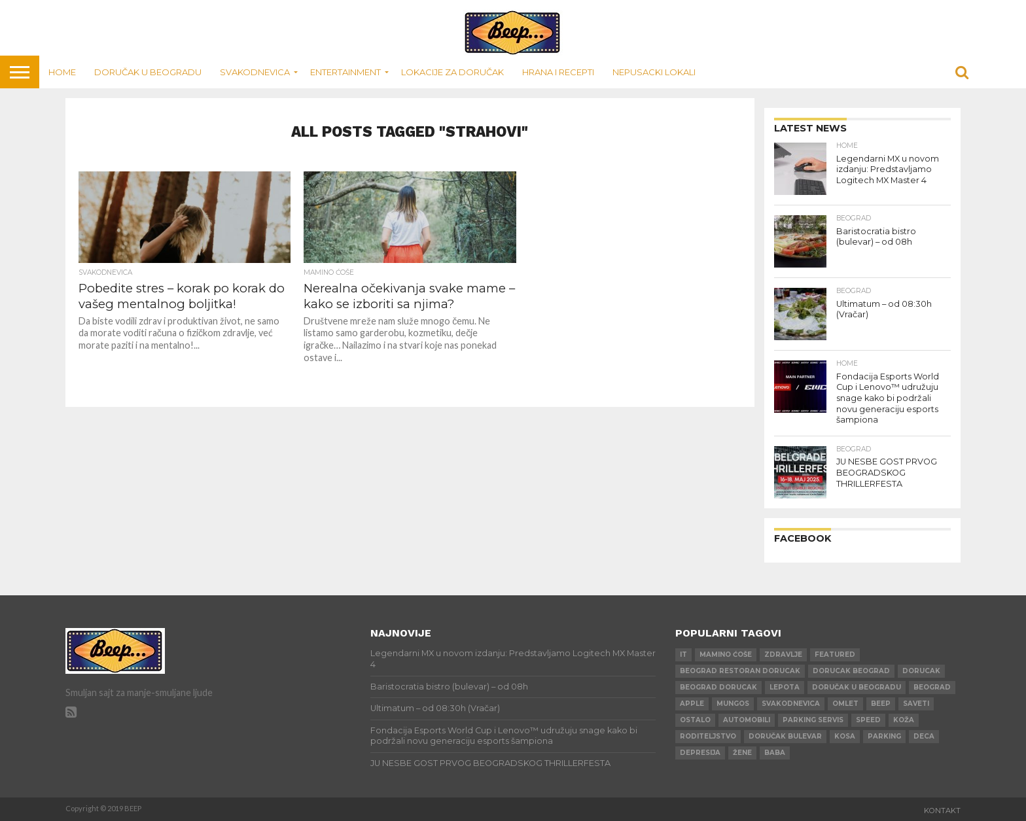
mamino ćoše (725, 654)
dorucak (921, 671)
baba (774, 752)
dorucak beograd (851, 671)
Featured (835, 654)
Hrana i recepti (558, 72)
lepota (785, 687)
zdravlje (783, 654)
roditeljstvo (708, 736)
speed (868, 720)
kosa (844, 736)
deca (923, 736)
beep (881, 703)
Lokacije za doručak (452, 72)
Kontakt (942, 810)
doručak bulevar (785, 736)
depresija (700, 752)
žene (742, 752)
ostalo (695, 720)
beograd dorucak (718, 687)
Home (62, 72)
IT (683, 654)
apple (692, 703)
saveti (916, 703)
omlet (845, 703)
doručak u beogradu (856, 687)
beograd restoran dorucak (740, 671)
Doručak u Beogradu (148, 72)
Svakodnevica (255, 72)
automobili (746, 720)
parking (884, 736)
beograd (932, 687)
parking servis (813, 720)
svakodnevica (791, 703)
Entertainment (345, 72)
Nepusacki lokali (654, 72)
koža (903, 720)
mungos (732, 703)
